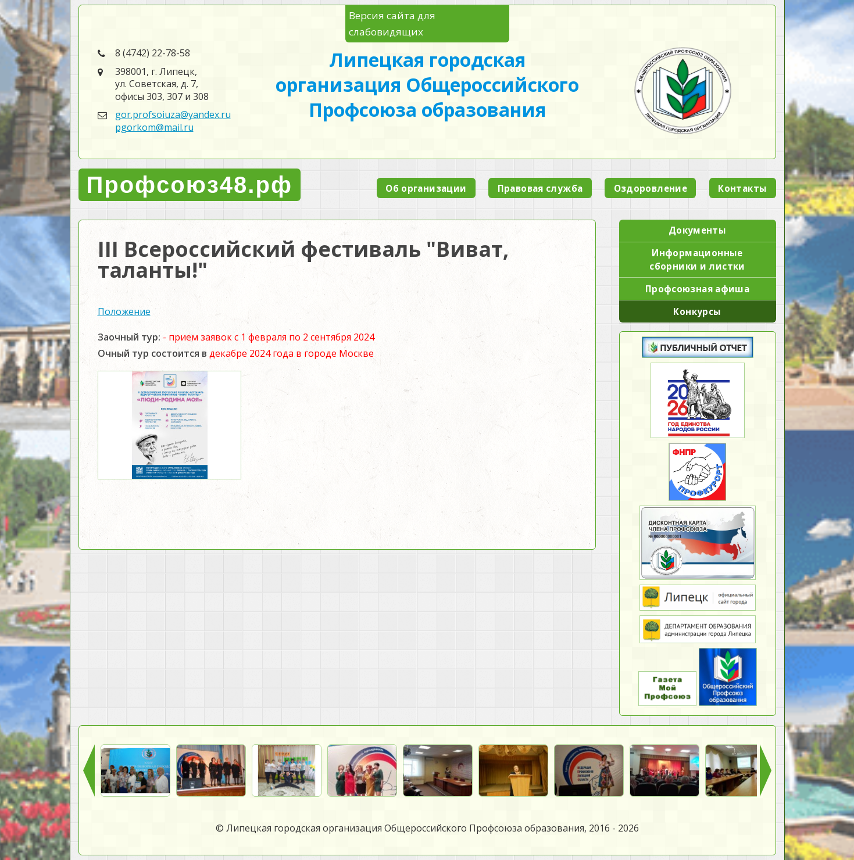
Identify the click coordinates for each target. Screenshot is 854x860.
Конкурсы (697, 311)
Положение (124, 311)
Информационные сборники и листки (697, 259)
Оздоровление (651, 188)
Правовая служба (540, 188)
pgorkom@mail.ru (154, 127)
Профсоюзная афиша (697, 289)
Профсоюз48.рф (189, 185)
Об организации (425, 188)
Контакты (742, 188)
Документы (697, 230)
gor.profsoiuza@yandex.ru (173, 114)
